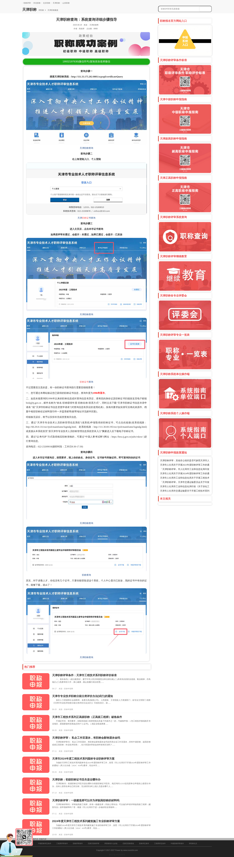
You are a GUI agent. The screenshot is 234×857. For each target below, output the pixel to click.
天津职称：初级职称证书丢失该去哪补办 (76, 779)
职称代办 (34, 839)
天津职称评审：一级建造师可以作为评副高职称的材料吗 (85, 800)
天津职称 (56, 3)
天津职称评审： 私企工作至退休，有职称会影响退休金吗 (86, 737)
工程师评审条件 (62, 843)
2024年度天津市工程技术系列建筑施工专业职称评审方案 (86, 821)
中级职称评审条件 (177, 843)
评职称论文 (193, 843)
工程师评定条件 (160, 843)
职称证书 (84, 382)
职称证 (85, 218)
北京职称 (46, 3)
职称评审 (27, 3)
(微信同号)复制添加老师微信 (86, 61)
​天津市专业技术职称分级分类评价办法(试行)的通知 (82, 696)
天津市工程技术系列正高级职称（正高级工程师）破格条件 (87, 717)
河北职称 (36, 3)
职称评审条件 (78, 843)
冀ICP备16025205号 (117, 855)
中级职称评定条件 (44, 843)
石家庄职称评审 (93, 843)
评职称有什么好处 (111, 843)
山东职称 (66, 3)
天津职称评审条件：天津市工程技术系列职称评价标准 (84, 675)
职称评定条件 (144, 843)
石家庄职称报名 (128, 843)
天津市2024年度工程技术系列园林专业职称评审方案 (83, 758)
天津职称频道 (52, 10)
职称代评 (42, 839)
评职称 (41, 10)
